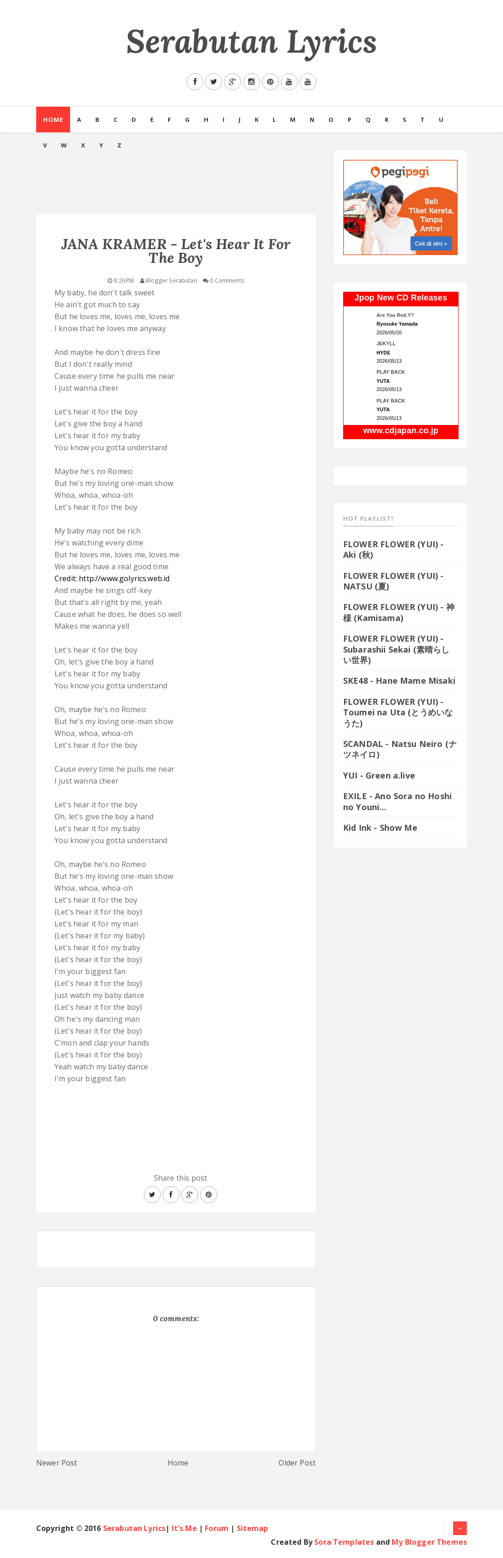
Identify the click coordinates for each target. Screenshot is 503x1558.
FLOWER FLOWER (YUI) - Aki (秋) (393, 549)
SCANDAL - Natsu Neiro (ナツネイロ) (400, 749)
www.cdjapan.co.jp (400, 430)
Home (53, 119)
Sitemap (252, 1528)
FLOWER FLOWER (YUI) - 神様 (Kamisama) (398, 612)
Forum (217, 1528)
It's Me (184, 1528)
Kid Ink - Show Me (380, 827)
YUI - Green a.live (379, 775)
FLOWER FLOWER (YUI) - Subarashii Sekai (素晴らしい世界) (396, 649)
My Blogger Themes (429, 1542)
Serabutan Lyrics (251, 41)
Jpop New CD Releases (401, 297)
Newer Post (56, 1463)
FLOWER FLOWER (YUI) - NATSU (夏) (393, 581)
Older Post (297, 1463)
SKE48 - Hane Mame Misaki (399, 680)
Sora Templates (344, 1542)
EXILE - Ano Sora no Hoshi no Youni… (397, 801)
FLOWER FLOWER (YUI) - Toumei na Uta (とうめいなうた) (398, 712)
